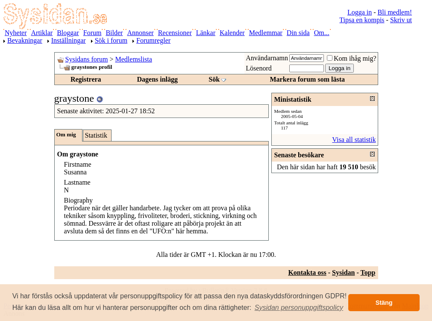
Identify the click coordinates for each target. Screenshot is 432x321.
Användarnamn (267, 58)
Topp (368, 272)
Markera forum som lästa (307, 79)
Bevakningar (24, 40)
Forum (92, 32)
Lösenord (258, 68)
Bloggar (68, 32)
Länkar (205, 32)
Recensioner (175, 32)
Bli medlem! (395, 12)
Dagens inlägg (157, 79)
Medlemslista (133, 59)
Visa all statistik (354, 139)
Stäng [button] (384, 302)
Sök (214, 79)
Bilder (114, 32)
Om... (321, 32)
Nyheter (16, 32)
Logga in (359, 12)
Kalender (232, 32)
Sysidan (343, 272)
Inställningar (68, 40)
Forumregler (153, 40)
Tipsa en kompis (361, 20)
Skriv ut (401, 20)
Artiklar (42, 32)
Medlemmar (265, 32)
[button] (299, 307)
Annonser (140, 32)
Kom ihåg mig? (351, 58)
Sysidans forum (86, 59)
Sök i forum (111, 40)
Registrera (86, 79)
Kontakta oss (307, 272)
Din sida (298, 32)
